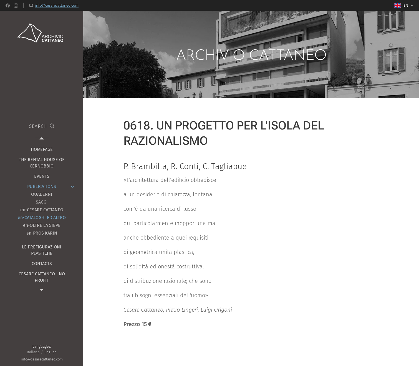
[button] (41, 126)
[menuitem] (42, 149)
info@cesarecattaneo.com (57, 5)
